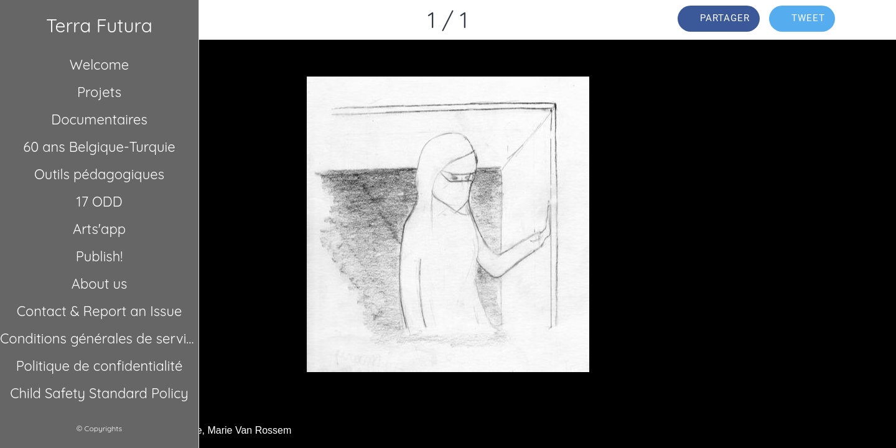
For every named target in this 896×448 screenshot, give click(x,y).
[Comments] (871, 20)
